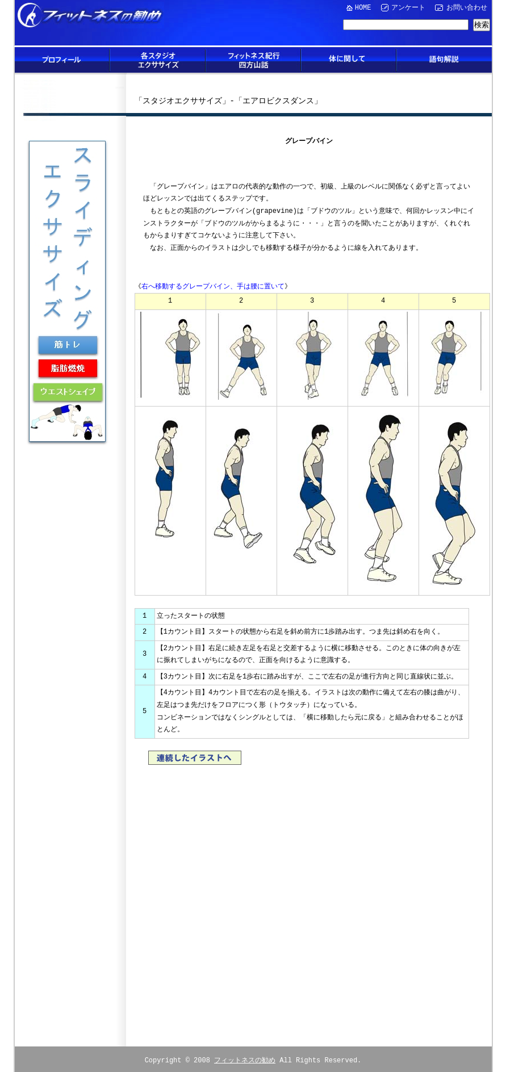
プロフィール (62, 60)
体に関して (348, 60)
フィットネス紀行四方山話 (253, 60)
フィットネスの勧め (244, 1056)
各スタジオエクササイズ (158, 60)
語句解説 (444, 60)
